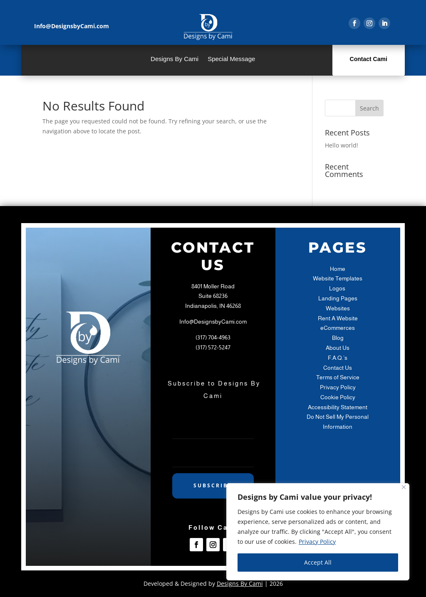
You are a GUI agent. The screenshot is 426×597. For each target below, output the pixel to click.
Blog (338, 337)
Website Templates (337, 278)
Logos (338, 288)
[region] (317, 531)
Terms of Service (337, 377)
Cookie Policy (337, 397)
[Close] (404, 487)
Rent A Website (338, 318)
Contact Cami (368, 59)
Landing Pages (337, 298)
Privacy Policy (317, 541)
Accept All (318, 562)
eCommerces (337, 327)
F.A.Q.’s (337, 357)
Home (337, 268)
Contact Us (337, 367)
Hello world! (341, 145)
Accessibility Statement (337, 407)
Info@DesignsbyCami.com (213, 321)
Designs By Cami (174, 59)
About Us (337, 347)
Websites (338, 308)
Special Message (231, 59)
